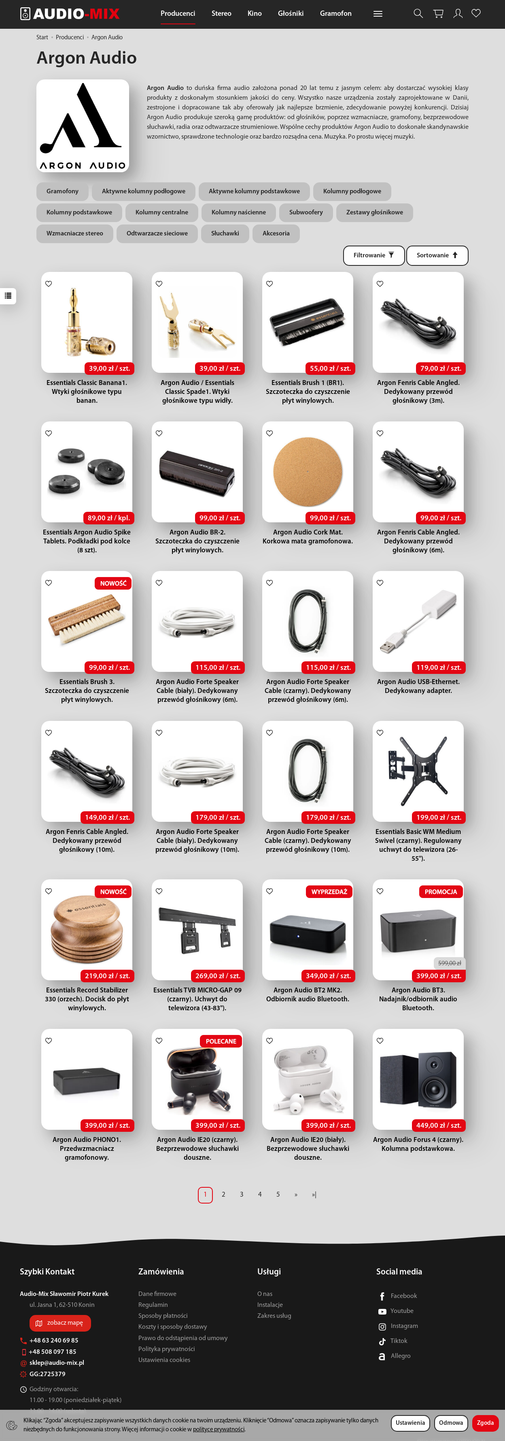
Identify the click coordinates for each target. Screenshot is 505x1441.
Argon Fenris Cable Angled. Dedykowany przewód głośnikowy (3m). (418, 392)
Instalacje (270, 1296)
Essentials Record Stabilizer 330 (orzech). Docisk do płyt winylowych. (87, 990)
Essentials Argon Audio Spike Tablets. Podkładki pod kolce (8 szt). (87, 541)
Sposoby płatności (163, 1307)
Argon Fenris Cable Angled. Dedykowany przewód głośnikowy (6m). (418, 541)
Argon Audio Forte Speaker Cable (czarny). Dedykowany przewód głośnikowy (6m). (308, 691)
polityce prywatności (218, 1430)
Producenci (178, 14)
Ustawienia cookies (164, 1351)
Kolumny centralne (162, 213)
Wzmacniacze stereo (75, 234)
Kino (255, 14)
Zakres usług (274, 1307)
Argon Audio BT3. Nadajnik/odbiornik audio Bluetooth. (418, 990)
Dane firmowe (157, 1285)
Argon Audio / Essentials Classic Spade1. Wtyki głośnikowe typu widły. (197, 392)
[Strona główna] (72, 13)
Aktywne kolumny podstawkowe (254, 191)
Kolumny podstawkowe (79, 213)
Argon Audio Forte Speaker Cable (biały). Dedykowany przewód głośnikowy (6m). (197, 691)
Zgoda (485, 1423)
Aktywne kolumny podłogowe (143, 191)
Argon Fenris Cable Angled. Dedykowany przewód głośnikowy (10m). (87, 841)
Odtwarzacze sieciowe (157, 234)
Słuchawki (225, 234)
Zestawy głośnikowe (374, 213)
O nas (264, 1285)
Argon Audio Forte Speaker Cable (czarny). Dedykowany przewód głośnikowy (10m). (308, 841)
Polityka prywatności (166, 1340)
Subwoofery (306, 213)
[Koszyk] (438, 13)
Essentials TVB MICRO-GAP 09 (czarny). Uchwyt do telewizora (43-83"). (197, 990)
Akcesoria (276, 234)
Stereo (221, 14)
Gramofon (336, 14)
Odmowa (451, 1423)
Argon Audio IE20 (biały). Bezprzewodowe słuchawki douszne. (308, 1140)
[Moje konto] (458, 13)
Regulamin (153, 1296)
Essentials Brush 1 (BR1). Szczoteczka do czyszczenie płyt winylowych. (308, 392)
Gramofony (63, 191)
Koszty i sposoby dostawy (172, 1318)
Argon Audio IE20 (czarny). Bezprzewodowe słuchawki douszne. (197, 1140)
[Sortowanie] (437, 256)
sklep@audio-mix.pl (52, 1354)
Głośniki (291, 14)
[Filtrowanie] (374, 256)
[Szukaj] (418, 13)
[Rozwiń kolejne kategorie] (378, 14)
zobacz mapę (65, 1314)
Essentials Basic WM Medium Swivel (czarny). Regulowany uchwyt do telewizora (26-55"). (418, 841)
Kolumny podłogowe (352, 191)
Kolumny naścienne (239, 213)
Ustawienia (410, 1423)
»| (314, 1185)
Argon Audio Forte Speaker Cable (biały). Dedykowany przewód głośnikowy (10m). (197, 841)
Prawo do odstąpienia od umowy (183, 1329)
